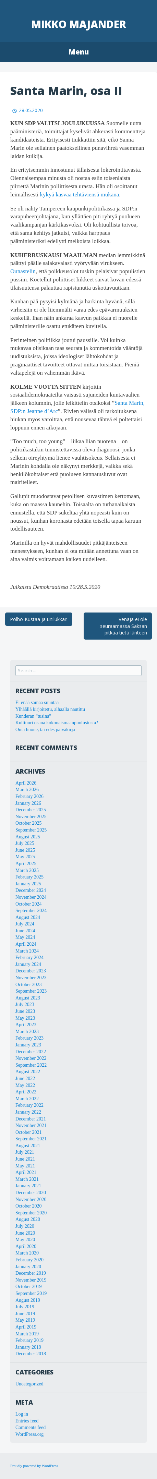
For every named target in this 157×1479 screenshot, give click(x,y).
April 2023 (25, 1024)
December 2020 (30, 1192)
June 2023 (25, 1011)
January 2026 (28, 803)
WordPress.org (29, 1434)
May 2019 (25, 1320)
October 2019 (28, 1286)
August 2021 (27, 1145)
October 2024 (28, 904)
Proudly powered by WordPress (34, 1466)
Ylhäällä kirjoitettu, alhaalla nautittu (50, 709)
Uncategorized (29, 1383)
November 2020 (31, 1199)
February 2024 (29, 957)
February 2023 (29, 1038)
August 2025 (27, 836)
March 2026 (27, 789)
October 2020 (28, 1206)
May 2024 (25, 937)
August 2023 (27, 998)
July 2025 (24, 843)
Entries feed (26, 1420)
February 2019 (29, 1340)
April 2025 (25, 863)
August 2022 (27, 1071)
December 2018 (30, 1353)
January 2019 (28, 1347)
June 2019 (25, 1313)
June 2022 (25, 1078)
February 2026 (29, 796)
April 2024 (25, 944)
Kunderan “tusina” (33, 716)
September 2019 (31, 1293)
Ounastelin (23, 271)
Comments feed (30, 1427)
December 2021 (30, 1119)
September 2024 (31, 910)
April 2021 (25, 1172)
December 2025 (30, 809)
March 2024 (27, 951)
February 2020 (29, 1259)
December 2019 (30, 1273)
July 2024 (24, 923)
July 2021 (24, 1152)
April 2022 (25, 1091)
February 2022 (29, 1105)
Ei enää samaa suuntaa (37, 702)
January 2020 (28, 1266)
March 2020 (27, 1253)
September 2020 (31, 1212)
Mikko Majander (78, 24)
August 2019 (27, 1300)
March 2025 (27, 870)
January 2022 (28, 1112)
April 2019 (25, 1327)
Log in (21, 1414)
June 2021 (25, 1159)
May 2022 (25, 1085)
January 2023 (28, 1044)
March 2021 (27, 1179)
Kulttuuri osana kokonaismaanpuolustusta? (56, 722)
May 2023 (25, 1018)
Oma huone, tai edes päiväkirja (45, 729)
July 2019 (24, 1306)
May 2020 (25, 1239)
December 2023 (30, 970)
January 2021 (28, 1185)
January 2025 (28, 883)
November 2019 (31, 1280)
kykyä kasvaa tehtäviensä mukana (79, 194)
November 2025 (31, 816)
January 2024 (28, 964)
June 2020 (25, 1233)
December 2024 (30, 890)
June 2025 (25, 850)
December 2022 (30, 1051)
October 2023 (28, 984)
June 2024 (25, 930)
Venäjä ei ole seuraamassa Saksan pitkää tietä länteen (123, 626)
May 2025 (25, 856)
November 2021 (31, 1125)
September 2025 (31, 830)
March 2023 (27, 1031)
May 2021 (25, 1165)
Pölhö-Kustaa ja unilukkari (39, 619)
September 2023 (31, 991)
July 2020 (24, 1226)
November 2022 (31, 1058)
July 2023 (24, 1004)
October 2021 (28, 1132)
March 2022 (27, 1098)
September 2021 (31, 1138)
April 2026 (25, 783)
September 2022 (31, 1065)
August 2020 (27, 1219)
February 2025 (29, 877)
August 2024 (27, 917)
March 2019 (27, 1333)
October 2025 (28, 823)
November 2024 (31, 897)
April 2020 (25, 1246)
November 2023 (31, 977)
